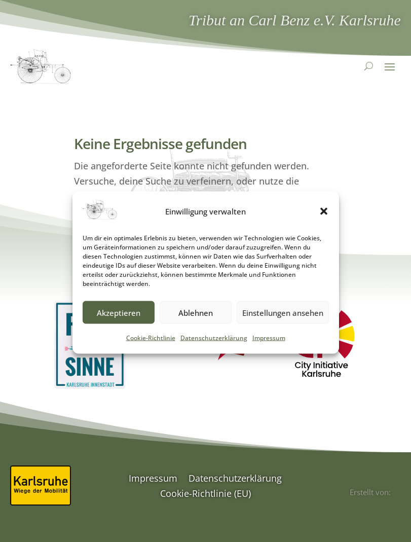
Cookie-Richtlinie (150, 343)
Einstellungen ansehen (282, 318)
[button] (324, 217)
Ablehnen (195, 318)
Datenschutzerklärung (213, 343)
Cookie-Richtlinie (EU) (205, 494)
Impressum (268, 343)
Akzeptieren (118, 318)
